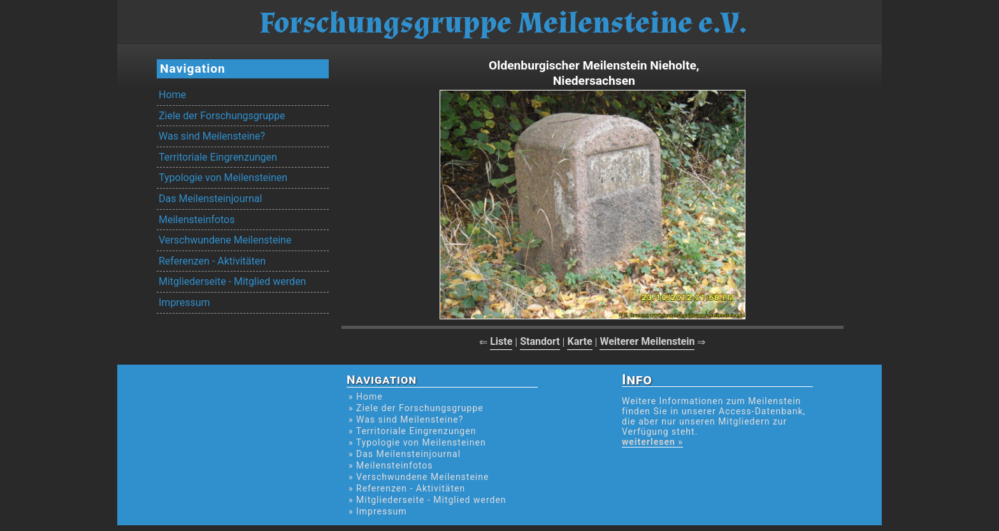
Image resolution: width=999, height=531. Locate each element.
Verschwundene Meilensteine (225, 240)
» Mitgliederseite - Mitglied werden (428, 500)
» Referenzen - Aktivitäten (407, 488)
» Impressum (377, 511)
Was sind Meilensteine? (212, 136)
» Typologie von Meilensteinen (417, 442)
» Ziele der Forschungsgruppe (416, 408)
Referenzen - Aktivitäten (212, 261)
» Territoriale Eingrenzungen (412, 431)
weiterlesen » (652, 442)
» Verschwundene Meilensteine (419, 477)
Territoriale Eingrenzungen (218, 157)
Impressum (184, 302)
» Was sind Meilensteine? (406, 419)
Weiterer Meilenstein (647, 341)
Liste (501, 341)
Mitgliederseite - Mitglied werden (232, 281)
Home (172, 95)
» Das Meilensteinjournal (405, 454)
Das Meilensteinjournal (210, 199)
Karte (579, 341)
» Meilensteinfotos (391, 465)
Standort (540, 341)
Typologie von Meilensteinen (223, 177)
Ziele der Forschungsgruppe (222, 116)
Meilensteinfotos (196, 220)
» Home (366, 396)
